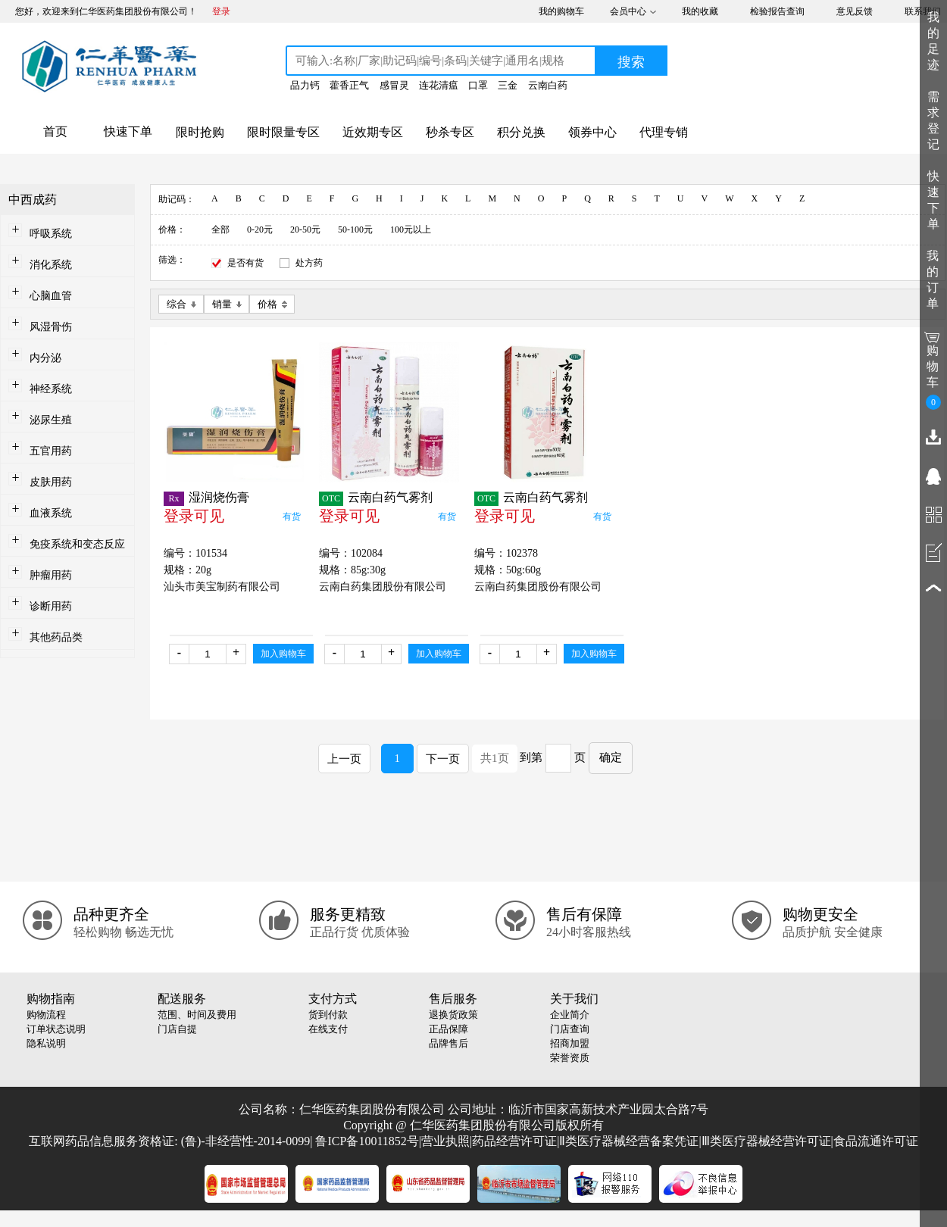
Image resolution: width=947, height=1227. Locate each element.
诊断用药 (51, 606)
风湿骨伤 (51, 327)
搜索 (631, 62)
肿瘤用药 (51, 575)
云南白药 (547, 85)
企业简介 (569, 1014)
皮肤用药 (51, 482)
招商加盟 (569, 1043)
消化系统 (51, 264)
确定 (610, 757)
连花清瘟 (438, 85)
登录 (221, 11)
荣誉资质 (569, 1057)
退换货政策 (453, 1014)
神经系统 (51, 389)
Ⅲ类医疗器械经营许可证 (766, 1141)
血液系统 (51, 513)
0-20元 (260, 229)
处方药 (309, 263)
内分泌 (45, 358)
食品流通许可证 (875, 1141)
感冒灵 (394, 85)
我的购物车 (561, 11)
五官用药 (51, 451)
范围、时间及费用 (197, 1014)
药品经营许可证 (514, 1141)
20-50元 (305, 229)
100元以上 (410, 229)
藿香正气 (349, 85)
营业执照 (445, 1141)
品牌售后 (448, 1043)
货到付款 (328, 1014)
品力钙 (305, 85)
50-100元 (355, 229)
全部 (220, 229)
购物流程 (46, 1014)
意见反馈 (854, 11)
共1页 (494, 758)
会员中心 (628, 11)
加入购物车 (283, 653)
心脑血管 (51, 295)
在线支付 (328, 1029)
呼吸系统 (51, 233)
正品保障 (448, 1029)
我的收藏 (700, 11)
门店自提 (177, 1029)
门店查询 (569, 1029)
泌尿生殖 (51, 420)
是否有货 (245, 263)
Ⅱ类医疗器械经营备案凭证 (629, 1141)
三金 (507, 85)
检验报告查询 (777, 11)
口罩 (478, 85)
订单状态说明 (56, 1029)
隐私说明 (46, 1043)
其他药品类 (56, 637)
